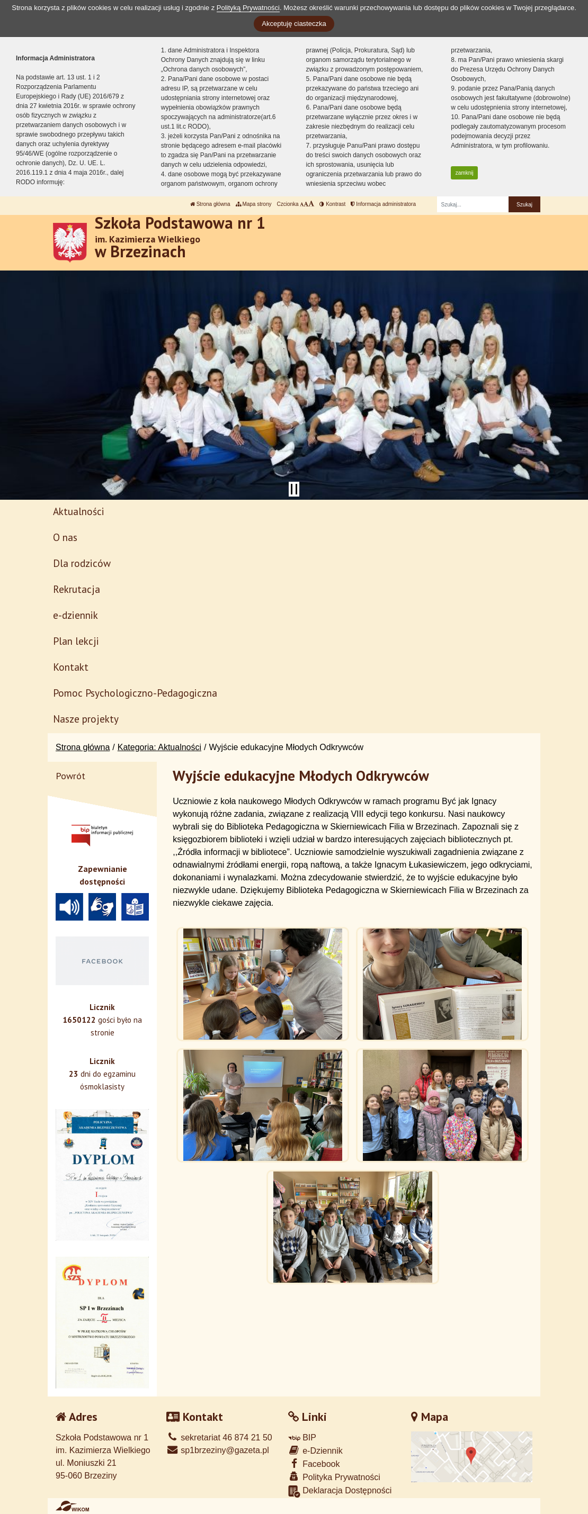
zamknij (465, 173)
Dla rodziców (82, 563)
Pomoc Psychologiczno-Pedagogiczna (135, 692)
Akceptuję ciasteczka (294, 24)
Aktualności (78, 511)
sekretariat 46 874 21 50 (219, 1437)
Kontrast (332, 204)
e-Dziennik (315, 1450)
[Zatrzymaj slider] (294, 489)
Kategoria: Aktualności (159, 747)
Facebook (314, 1463)
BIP (302, 1437)
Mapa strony (254, 204)
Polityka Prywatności (334, 1477)
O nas (65, 537)
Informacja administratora (383, 204)
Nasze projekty (86, 718)
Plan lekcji (76, 640)
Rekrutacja (76, 589)
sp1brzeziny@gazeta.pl (217, 1450)
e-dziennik (75, 614)
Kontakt (70, 666)
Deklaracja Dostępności (340, 1491)
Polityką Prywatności (248, 8)
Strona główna (210, 204)
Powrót (70, 776)
